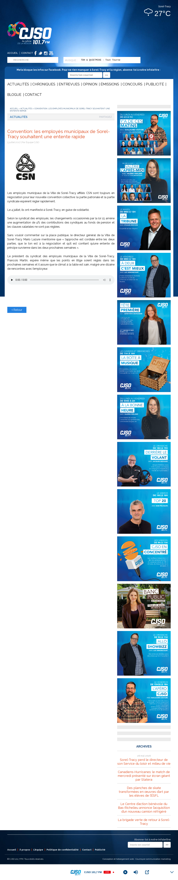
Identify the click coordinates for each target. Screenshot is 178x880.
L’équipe (38, 849)
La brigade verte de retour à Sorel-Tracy (144, 821)
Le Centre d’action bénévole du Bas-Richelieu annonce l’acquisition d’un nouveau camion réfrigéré (144, 807)
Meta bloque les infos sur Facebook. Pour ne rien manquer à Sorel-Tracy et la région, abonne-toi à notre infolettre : (89, 72)
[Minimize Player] (172, 872)
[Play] (125, 872)
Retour (17, 310)
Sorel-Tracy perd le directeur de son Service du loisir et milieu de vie (144, 761)
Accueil (12, 53)
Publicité (155, 84)
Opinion (90, 84)
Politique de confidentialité (63, 849)
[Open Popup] (147, 872)
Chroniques (43, 84)
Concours (132, 84)
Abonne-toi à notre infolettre (152, 839)
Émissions (110, 84)
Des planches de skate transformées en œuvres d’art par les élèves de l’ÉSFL (144, 791)
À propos (24, 849)
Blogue (14, 95)
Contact (27, 53)
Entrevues (69, 84)
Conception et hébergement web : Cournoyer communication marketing (137, 859)
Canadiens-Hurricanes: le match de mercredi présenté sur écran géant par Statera (144, 775)
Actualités (18, 84)
